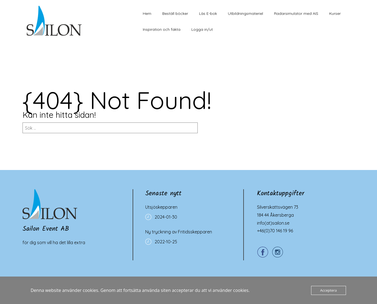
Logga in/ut (202, 29)
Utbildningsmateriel (245, 13)
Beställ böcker (175, 13)
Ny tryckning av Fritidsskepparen (178, 232)
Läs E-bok (208, 13)
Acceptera (328, 290)
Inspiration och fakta (161, 29)
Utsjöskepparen (161, 207)
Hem (147, 13)
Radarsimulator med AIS (296, 13)
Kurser (335, 13)
